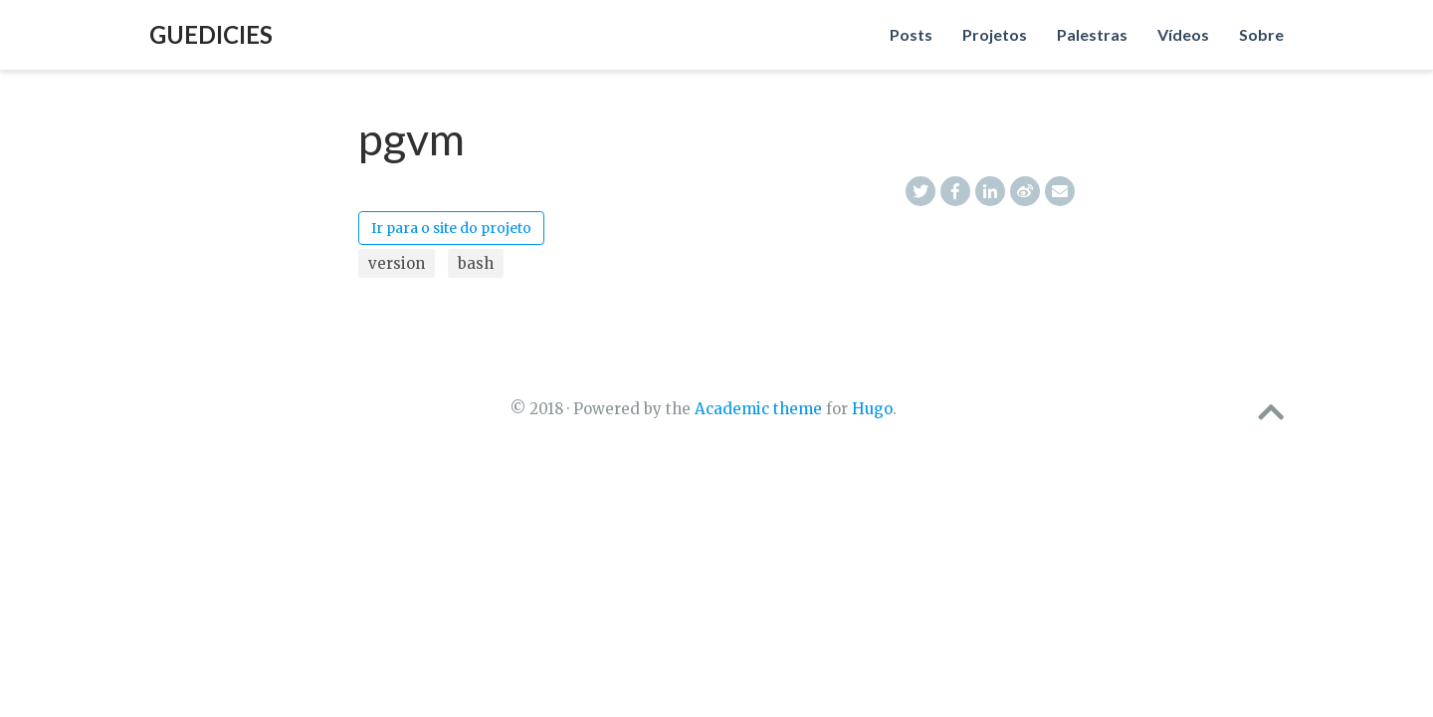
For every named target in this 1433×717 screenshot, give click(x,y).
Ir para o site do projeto (451, 228)
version (396, 263)
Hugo (872, 408)
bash (476, 263)
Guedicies (211, 34)
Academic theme (758, 408)
